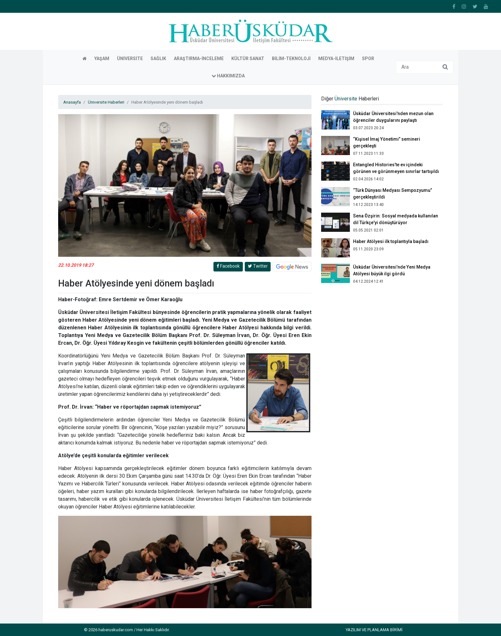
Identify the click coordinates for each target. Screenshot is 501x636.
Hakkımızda (228, 75)
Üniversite (130, 58)
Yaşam (101, 58)
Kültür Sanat (247, 58)
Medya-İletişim (336, 58)
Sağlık (158, 58)
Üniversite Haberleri (106, 102)
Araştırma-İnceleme (199, 58)
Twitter (258, 266)
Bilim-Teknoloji (291, 58)
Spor (368, 58)
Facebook (228, 266)
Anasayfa (72, 102)
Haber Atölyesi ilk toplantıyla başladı (390, 241)
